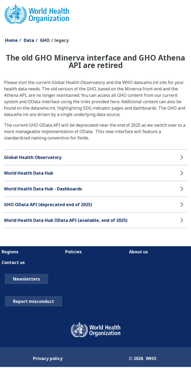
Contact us (13, 262)
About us (138, 252)
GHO (45, 40)
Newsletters (26, 279)
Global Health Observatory (32, 157)
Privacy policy (48, 358)
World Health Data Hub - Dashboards (43, 189)
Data (29, 40)
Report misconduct (33, 301)
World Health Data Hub (28, 173)
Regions (10, 252)
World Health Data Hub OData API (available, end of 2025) (65, 220)
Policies (73, 252)
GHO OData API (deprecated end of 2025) (48, 204)
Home (11, 40)
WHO (151, 358)
